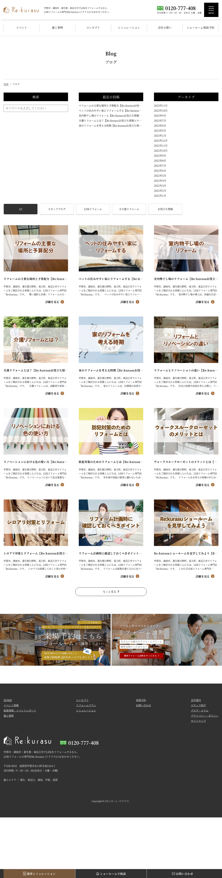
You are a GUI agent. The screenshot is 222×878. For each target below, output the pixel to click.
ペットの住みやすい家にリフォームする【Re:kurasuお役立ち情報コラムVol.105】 (111, 110)
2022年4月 (160, 180)
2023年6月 (160, 125)
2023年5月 (160, 130)
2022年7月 (160, 165)
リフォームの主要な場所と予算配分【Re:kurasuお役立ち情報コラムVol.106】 (111, 105)
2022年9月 (160, 155)
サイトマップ (198, 723)
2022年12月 (161, 140)
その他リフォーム (129, 209)
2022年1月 (160, 195)
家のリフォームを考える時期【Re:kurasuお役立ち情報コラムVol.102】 (111, 125)
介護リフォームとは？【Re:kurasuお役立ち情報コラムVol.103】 (111, 120)
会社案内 (196, 702)
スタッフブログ (57, 209)
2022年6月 (160, 170)
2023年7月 (160, 120)
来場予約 (141, 702)
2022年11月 (161, 145)
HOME (8, 702)
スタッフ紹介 (198, 707)
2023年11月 (161, 105)
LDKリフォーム (93, 209)
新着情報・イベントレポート (20, 712)
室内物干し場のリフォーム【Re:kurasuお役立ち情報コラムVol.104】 (111, 115)
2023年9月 (160, 115)
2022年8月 (160, 160)
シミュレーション (129, 27)
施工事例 (57, 27)
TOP (6, 84)
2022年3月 (160, 185)
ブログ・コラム (199, 712)
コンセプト (93, 27)
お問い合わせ (143, 707)
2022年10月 (161, 150)
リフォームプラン (86, 707)
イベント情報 (11, 707)
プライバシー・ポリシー (204, 717)
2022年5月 (160, 175)
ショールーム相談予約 (200, 27)
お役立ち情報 (165, 209)
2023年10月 (161, 110)
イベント (21, 27)
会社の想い (165, 27)
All (20, 209)
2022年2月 (160, 190)
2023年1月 (160, 135)
